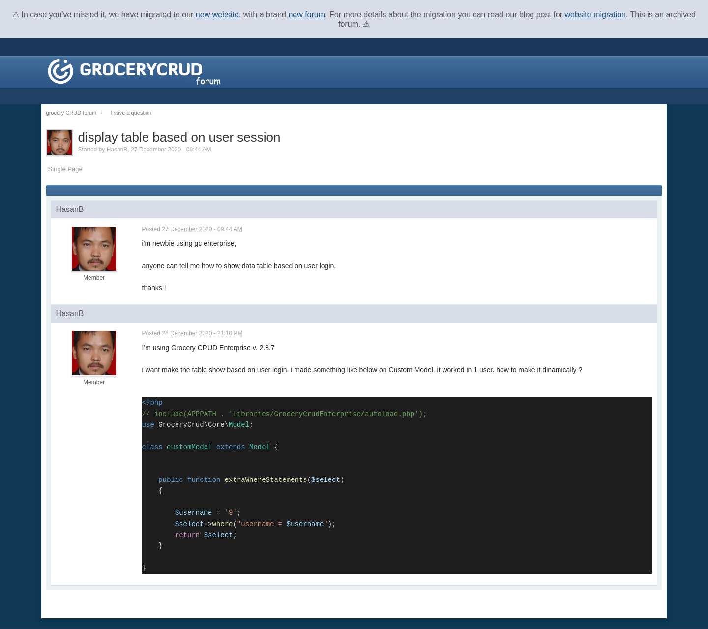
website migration (595, 14)
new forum (306, 14)
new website (217, 14)
